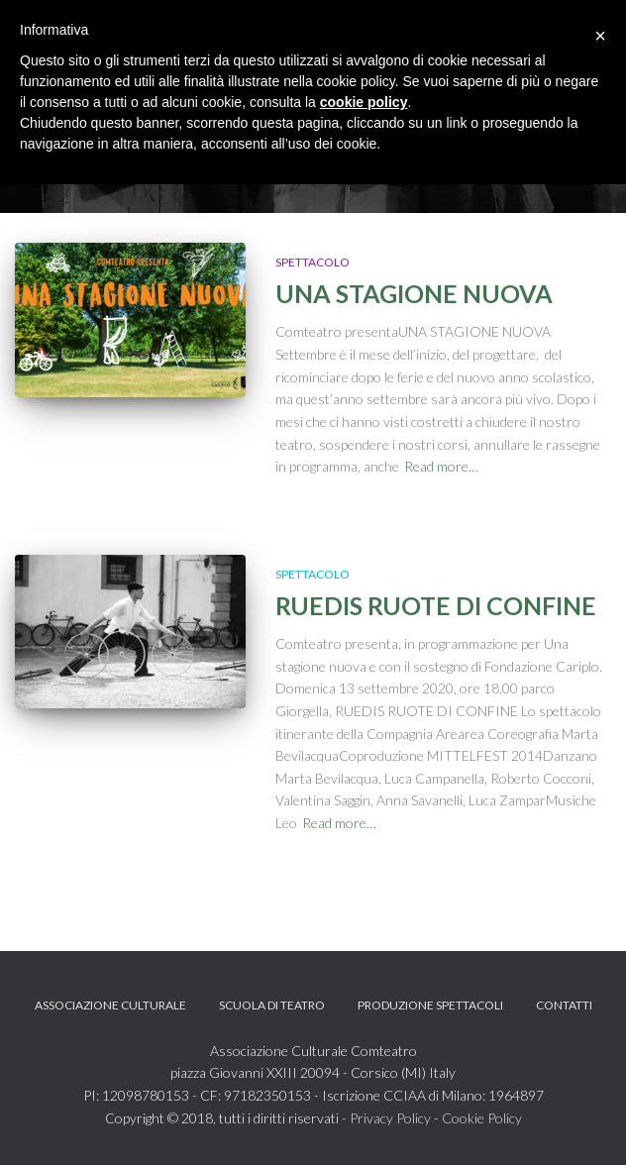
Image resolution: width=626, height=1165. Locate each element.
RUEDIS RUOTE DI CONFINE (435, 605)
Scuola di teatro (272, 1005)
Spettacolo (312, 262)
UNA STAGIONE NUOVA (414, 293)
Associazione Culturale (110, 1005)
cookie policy (364, 102)
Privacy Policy (390, 1118)
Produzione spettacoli (430, 1005)
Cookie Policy (482, 1118)
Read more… (441, 466)
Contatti (564, 1005)
